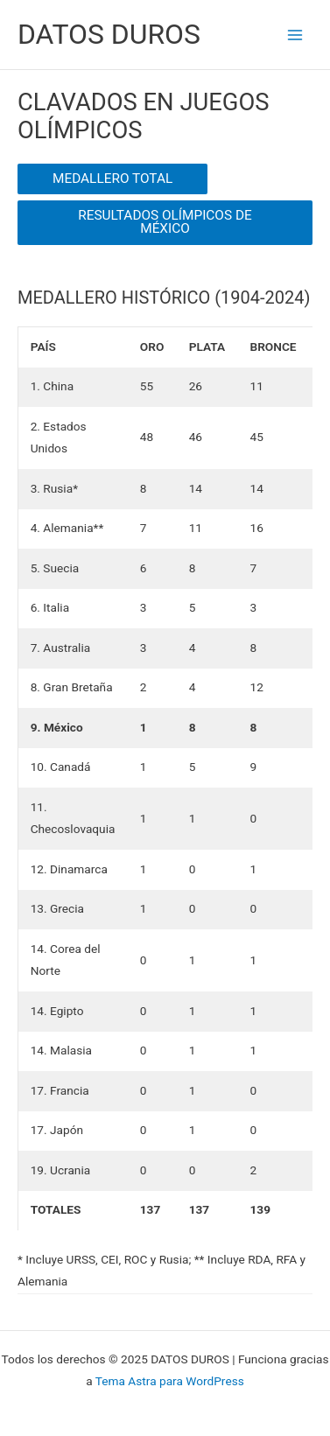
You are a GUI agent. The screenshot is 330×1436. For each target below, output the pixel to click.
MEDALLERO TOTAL (112, 178)
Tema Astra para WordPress (169, 1381)
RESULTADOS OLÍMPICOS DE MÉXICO (164, 221)
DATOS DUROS (109, 34)
